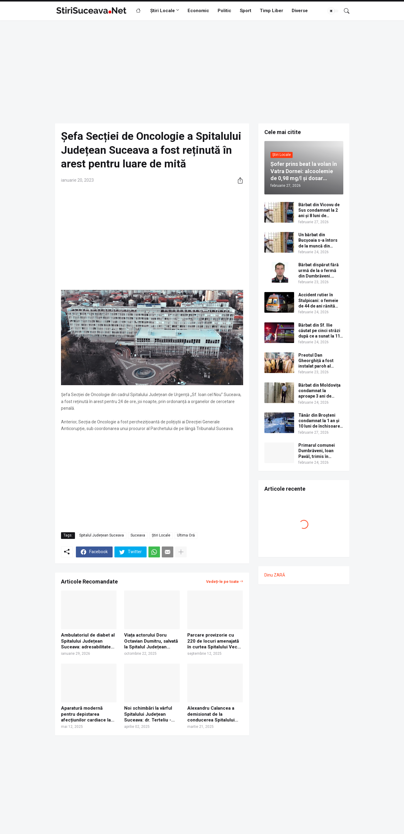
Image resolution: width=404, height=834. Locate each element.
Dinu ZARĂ (274, 575)
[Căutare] (344, 11)
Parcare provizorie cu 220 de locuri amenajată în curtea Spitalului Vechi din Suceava (214, 641)
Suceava (138, 535)
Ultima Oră (186, 535)
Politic (224, 10)
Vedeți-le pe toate (222, 581)
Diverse (300, 10)
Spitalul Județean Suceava (101, 535)
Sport (245, 10)
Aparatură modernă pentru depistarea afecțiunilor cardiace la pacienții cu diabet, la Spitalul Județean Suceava (86, 714)
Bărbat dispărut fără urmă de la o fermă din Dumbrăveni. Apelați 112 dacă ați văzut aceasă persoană (318, 270)
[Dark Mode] (333, 11)
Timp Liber (271, 10)
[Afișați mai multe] (181, 551)
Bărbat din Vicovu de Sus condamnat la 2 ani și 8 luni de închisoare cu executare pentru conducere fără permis (319, 210)
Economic (198, 10)
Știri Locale (162, 10)
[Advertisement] (202, 71)
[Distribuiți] (238, 180)
